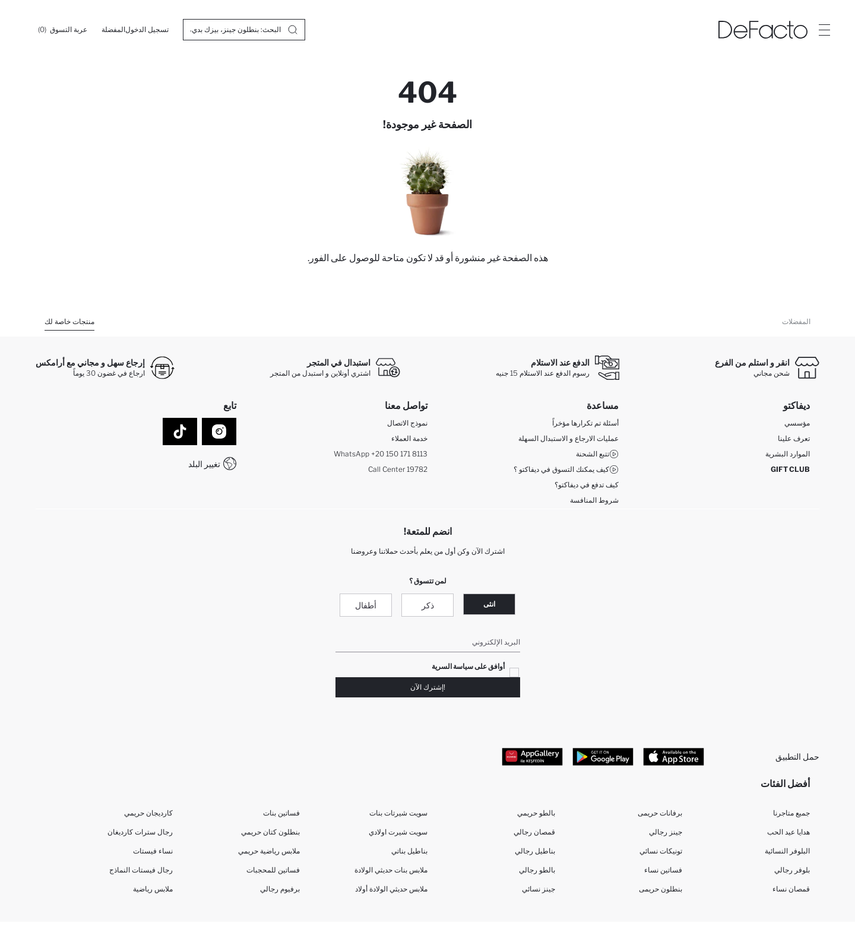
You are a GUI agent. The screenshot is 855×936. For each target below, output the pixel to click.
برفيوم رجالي (280, 888)
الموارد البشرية (787, 453)
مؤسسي (797, 422)
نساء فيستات (153, 850)
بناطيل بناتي (409, 850)
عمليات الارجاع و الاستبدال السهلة (568, 438)
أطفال (365, 605)
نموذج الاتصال (407, 422)
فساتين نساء (663, 869)
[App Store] (673, 756)
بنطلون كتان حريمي (270, 831)
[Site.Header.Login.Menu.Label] (824, 30)
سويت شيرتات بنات (398, 812)
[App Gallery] (532, 756)
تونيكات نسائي (660, 850)
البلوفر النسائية (787, 850)
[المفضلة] (113, 29)
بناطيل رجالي (535, 850)
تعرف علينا (794, 438)
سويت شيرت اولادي (398, 831)
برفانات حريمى (660, 812)
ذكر (428, 605)
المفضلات (796, 321)
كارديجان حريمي (148, 812)
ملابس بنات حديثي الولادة (391, 869)
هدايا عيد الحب (788, 831)
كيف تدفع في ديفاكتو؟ (587, 484)
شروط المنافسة (594, 500)
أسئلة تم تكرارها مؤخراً (585, 422)
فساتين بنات (281, 812)
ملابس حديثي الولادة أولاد (391, 888)
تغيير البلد (204, 464)
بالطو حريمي (536, 812)
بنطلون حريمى (660, 888)
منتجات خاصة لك (69, 321)
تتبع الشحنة (597, 454)
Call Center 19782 (398, 469)
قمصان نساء (791, 888)
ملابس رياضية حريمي (269, 850)
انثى (489, 603)
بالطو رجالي (537, 869)
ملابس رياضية (153, 888)
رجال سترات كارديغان (140, 831)
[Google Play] (603, 756)
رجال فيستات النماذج (141, 869)
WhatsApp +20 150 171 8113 (381, 453)
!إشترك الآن (427, 687)
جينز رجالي (665, 831)
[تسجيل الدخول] (147, 29)
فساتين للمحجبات (273, 869)
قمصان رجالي (534, 831)
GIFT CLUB (790, 469)
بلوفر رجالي (792, 869)
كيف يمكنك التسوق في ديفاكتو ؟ (566, 469)
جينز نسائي (538, 888)
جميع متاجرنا (791, 812)
